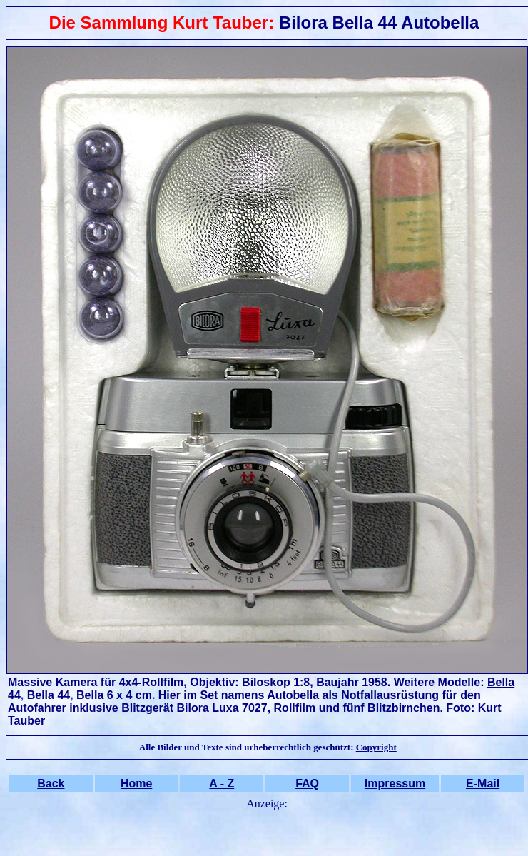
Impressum (395, 783)
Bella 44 (48, 695)
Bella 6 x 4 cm (114, 695)
